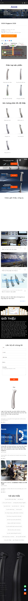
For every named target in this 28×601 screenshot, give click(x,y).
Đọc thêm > (3, 422)
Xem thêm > (23, 301)
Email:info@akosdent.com (2, 3)
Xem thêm (14, 175)
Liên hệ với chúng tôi (9, 35)
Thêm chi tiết (14, 163)
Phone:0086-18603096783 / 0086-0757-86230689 (1, 3)
